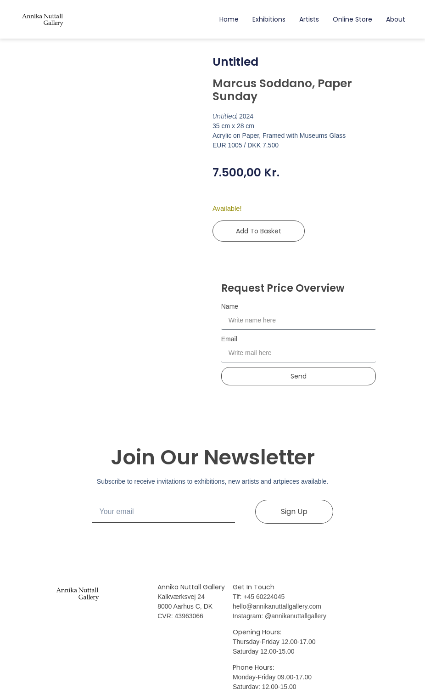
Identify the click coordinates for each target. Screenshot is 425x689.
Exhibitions (268, 19)
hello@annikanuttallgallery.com (277, 606)
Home (229, 19)
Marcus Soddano (262, 83)
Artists (309, 19)
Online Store (352, 19)
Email (229, 339)
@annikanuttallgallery (295, 616)
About (395, 19)
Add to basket (258, 231)
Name (229, 306)
